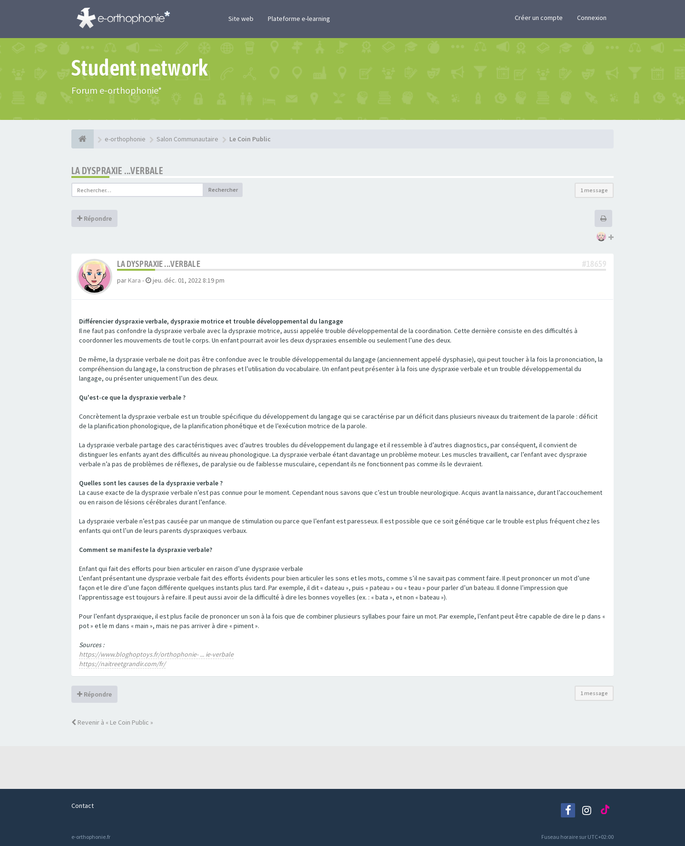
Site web (241, 18)
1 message (594, 190)
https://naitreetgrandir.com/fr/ (122, 663)
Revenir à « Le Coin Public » (112, 722)
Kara (134, 280)
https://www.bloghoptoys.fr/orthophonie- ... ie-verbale (156, 654)
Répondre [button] (94, 218)
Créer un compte (539, 17)
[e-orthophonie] (82, 138)
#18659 (594, 264)
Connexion (592, 17)
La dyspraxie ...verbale (117, 170)
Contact (82, 805)
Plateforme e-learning (299, 18)
